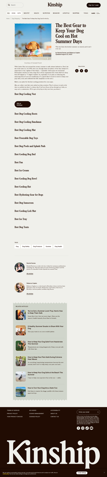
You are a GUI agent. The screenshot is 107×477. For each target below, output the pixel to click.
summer (48, 246)
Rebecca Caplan (75, 53)
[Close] (104, 472)
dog (17, 246)
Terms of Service (13, 410)
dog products (37, 246)
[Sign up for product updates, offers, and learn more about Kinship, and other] (98, 412)
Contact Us (55, 416)
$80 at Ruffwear (23, 104)
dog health (58, 246)
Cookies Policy (34, 416)
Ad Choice (32, 410)
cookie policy (6, 474)
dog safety (25, 246)
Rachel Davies (61, 53)
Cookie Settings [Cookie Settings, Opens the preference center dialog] (82, 473)
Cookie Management (36, 413)
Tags (16, 242)
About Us (54, 413)
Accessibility (55, 410)
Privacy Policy (12, 413)
